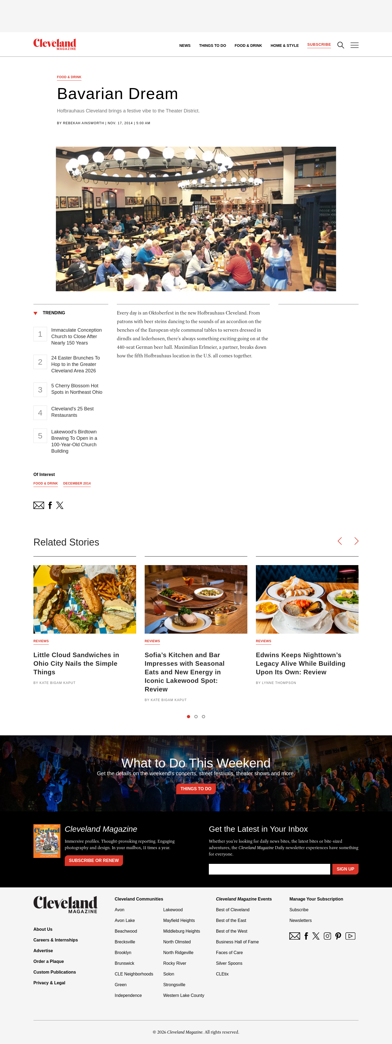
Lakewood (173, 909)
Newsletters (300, 920)
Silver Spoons (229, 963)
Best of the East (231, 920)
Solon (168, 974)
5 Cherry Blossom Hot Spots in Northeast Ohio (76, 389)
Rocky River (174, 963)
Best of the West (231, 931)
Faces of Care (229, 952)
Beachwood (126, 931)
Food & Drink (248, 45)
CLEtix (222, 974)
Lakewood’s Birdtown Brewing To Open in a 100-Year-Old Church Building (74, 441)
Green (120, 984)
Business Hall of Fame (237, 942)
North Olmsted (177, 942)
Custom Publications (54, 972)
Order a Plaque (48, 961)
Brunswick (124, 963)
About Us (42, 929)
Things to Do (212, 45)
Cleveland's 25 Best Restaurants (72, 412)
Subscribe (319, 44)
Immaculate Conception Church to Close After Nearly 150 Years (76, 336)
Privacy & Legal (49, 983)
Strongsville (174, 984)
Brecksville (125, 942)
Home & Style (285, 45)
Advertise (43, 950)
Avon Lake (125, 920)
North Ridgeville (178, 952)
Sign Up (345, 869)
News (185, 45)
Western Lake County (183, 995)
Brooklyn (123, 952)
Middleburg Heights (181, 931)
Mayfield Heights (179, 920)
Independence (128, 995)
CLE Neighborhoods (134, 974)
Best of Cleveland (232, 909)
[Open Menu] (355, 46)
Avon (119, 909)
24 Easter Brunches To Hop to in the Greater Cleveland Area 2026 (75, 364)
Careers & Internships (55, 940)
